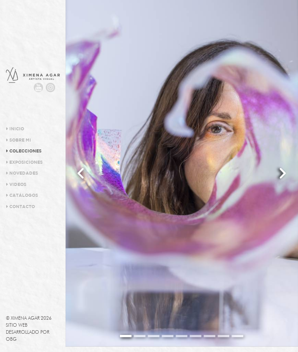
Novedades (22, 173)
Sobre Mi (18, 140)
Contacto (20, 206)
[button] (81, 173)
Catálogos (22, 195)
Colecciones (24, 151)
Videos (16, 184)
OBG (11, 339)
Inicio (15, 128)
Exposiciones (24, 162)
